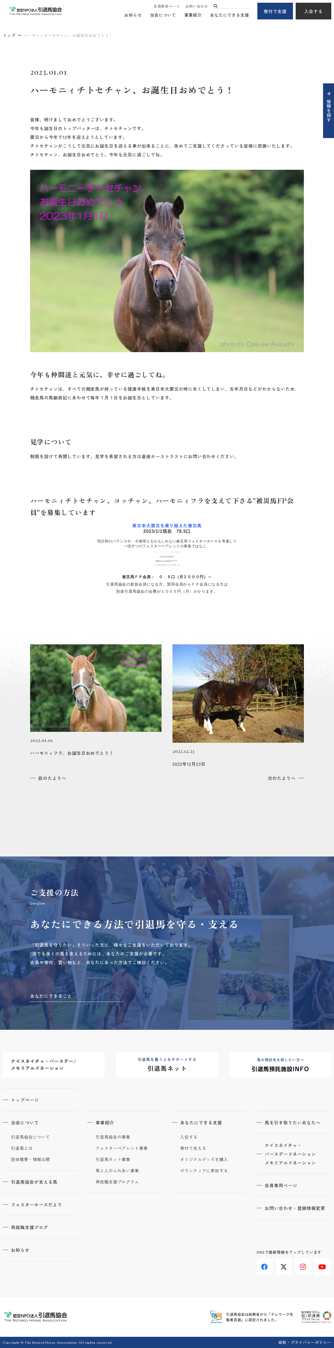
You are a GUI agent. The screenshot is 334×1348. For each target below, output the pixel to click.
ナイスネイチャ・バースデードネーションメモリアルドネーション (290, 1154)
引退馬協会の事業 (113, 1137)
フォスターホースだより (36, 1204)
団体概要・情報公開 (30, 1159)
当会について (163, 15)
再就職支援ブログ (29, 1227)
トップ (9, 35)
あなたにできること (51, 996)
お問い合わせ (196, 6)
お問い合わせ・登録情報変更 (295, 1208)
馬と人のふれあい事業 (117, 1170)
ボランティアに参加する (204, 1170)
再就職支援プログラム (117, 1182)
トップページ (25, 1099)
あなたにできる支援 (229, 15)
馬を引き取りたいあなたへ (293, 1122)
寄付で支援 (275, 11)
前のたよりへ (52, 778)
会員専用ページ (167, 6)
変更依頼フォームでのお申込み (164, 560)
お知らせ (133, 15)
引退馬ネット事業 (113, 1159)
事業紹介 (193, 15)
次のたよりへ (282, 778)
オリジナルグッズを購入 (204, 1159)
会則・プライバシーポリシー (304, 1342)
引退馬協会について (30, 1137)
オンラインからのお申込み (167, 556)
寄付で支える (193, 1148)
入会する (313, 11)
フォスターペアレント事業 (122, 1148)
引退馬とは (22, 1148)
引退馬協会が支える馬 (34, 1182)
